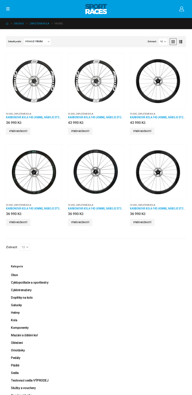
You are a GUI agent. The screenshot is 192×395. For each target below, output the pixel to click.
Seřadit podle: (14, 41)
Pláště (15, 365)
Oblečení (17, 343)
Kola (14, 320)
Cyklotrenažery (21, 290)
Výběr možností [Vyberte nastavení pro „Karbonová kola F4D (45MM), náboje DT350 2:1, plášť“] (142, 222)
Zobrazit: (152, 41)
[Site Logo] (96, 9)
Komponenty (19, 328)
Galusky (16, 305)
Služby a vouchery (23, 388)
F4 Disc (9, 114)
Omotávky (18, 350)
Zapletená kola (22, 114)
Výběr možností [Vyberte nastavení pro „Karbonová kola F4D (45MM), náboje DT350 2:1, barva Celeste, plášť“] (18, 222)
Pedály (15, 358)
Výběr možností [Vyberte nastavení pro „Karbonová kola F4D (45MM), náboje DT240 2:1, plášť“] (142, 131)
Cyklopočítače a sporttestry (29, 282)
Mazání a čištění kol (24, 335)
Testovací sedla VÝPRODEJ (29, 380)
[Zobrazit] (163, 41)
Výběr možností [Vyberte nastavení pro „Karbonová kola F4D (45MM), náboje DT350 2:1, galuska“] (18, 131)
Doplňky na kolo (22, 297)
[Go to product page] (34, 81)
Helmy (15, 313)
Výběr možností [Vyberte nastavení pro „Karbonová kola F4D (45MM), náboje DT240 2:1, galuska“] (80, 131)
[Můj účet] (181, 9)
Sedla (15, 373)
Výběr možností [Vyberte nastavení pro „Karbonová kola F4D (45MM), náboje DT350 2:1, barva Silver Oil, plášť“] (80, 222)
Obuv (14, 275)
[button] (9, 9)
